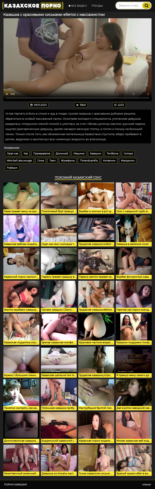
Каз (26, 153)
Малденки (127, 160)
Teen (52, 160)
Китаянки (109, 160)
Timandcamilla (89, 160)
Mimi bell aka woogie (19, 160)
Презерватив (41, 153)
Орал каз (12, 153)
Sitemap (146, 484)
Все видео (77, 5)
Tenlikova (112, 153)
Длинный (62, 153)
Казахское (33, 5)
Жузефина (67, 160)
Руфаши (12, 167)
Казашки (95, 153)
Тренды (97, 5)
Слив (40, 160)
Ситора (128, 153)
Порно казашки (15, 484)
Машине (79, 153)
